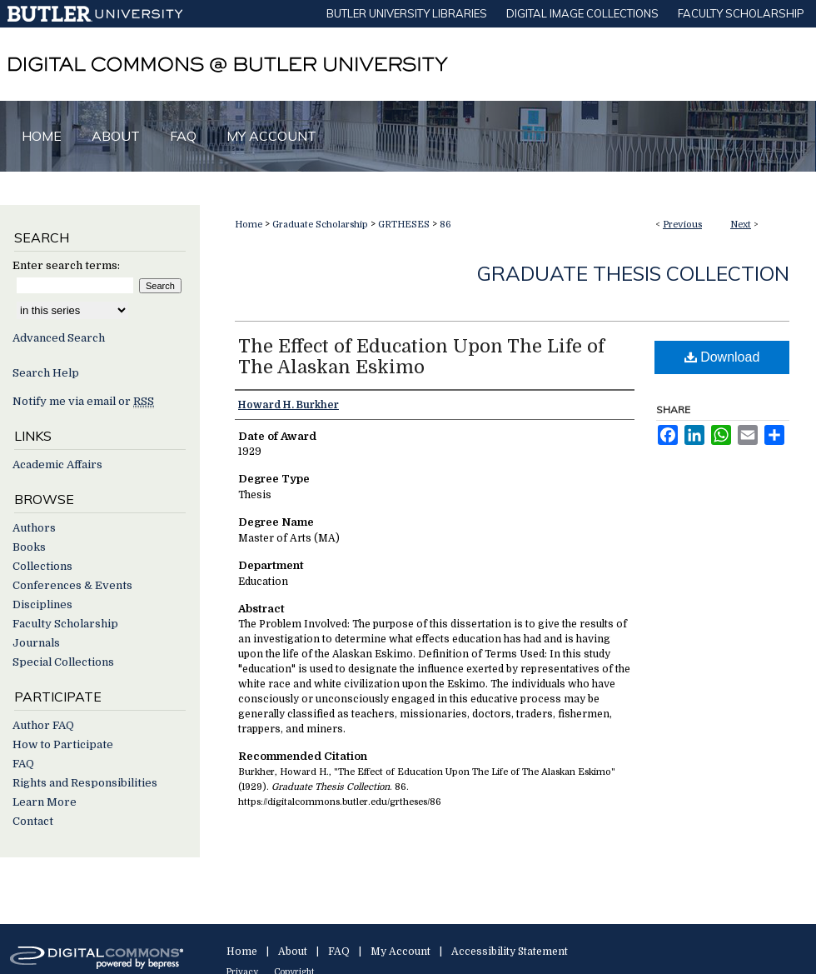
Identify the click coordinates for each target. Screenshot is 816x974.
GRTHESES (404, 224)
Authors (34, 528)
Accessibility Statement (509, 951)
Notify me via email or (83, 401)
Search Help (45, 373)
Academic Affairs (57, 464)
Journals (36, 643)
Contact (32, 821)
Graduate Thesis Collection (633, 273)
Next (740, 224)
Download (722, 357)
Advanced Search (58, 338)
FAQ (23, 763)
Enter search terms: (66, 265)
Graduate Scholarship (320, 224)
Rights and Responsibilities (84, 783)
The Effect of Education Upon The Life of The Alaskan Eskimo (421, 356)
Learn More (44, 802)
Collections (42, 566)
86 (445, 224)
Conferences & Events (72, 585)
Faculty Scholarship (65, 623)
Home (248, 224)
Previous (682, 224)
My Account (400, 951)
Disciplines (42, 604)
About (292, 951)
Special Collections (63, 662)
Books (29, 547)
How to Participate (62, 744)
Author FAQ (43, 725)
